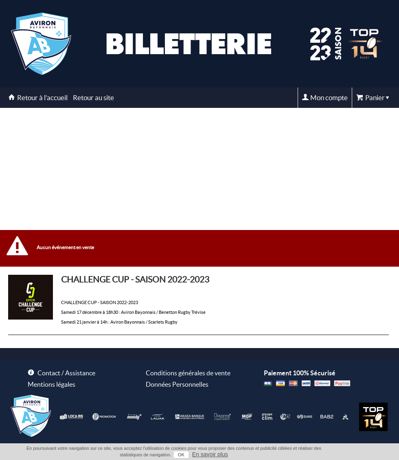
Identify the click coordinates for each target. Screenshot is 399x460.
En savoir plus (210, 454)
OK (181, 454)
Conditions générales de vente (188, 373)
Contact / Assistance (66, 373)
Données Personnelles (177, 384)
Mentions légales (51, 384)
